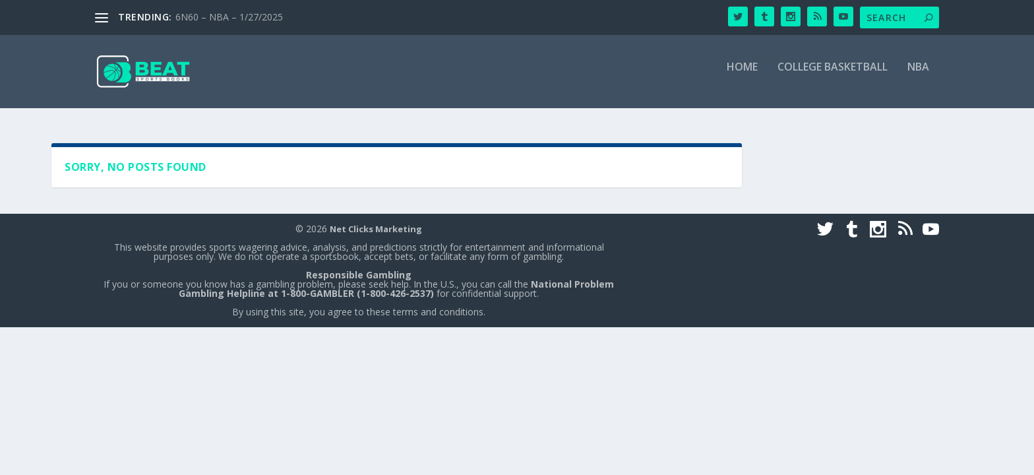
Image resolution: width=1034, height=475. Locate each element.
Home (742, 77)
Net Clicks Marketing (376, 230)
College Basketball (832, 77)
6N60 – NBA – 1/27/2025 (229, 17)
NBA (918, 77)
